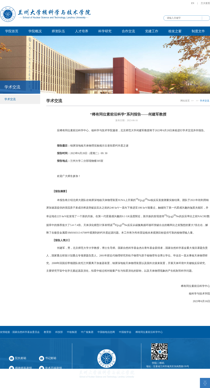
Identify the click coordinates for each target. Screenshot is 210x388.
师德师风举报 (23, 368)
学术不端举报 (53, 368)
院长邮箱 (20, 358)
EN (192, 3)
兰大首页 (205, 3)
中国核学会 (125, 332)
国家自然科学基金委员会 (26, 332)
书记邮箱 (50, 358)
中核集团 (72, 332)
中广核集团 (87, 332)
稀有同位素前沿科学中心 (149, 332)
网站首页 (185, 100)
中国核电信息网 (106, 332)
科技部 (59, 332)
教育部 (47, 332)
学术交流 (10, 99)
